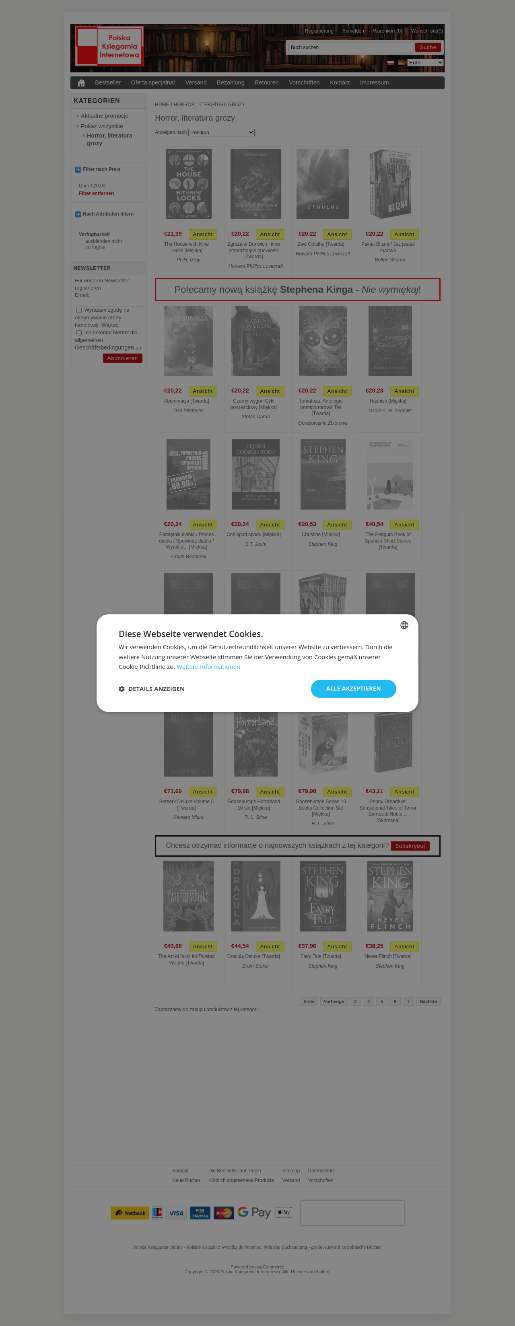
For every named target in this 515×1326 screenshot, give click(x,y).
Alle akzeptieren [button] (353, 688)
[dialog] (257, 663)
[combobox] (404, 625)
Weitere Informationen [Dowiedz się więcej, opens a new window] (209, 667)
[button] (152, 689)
